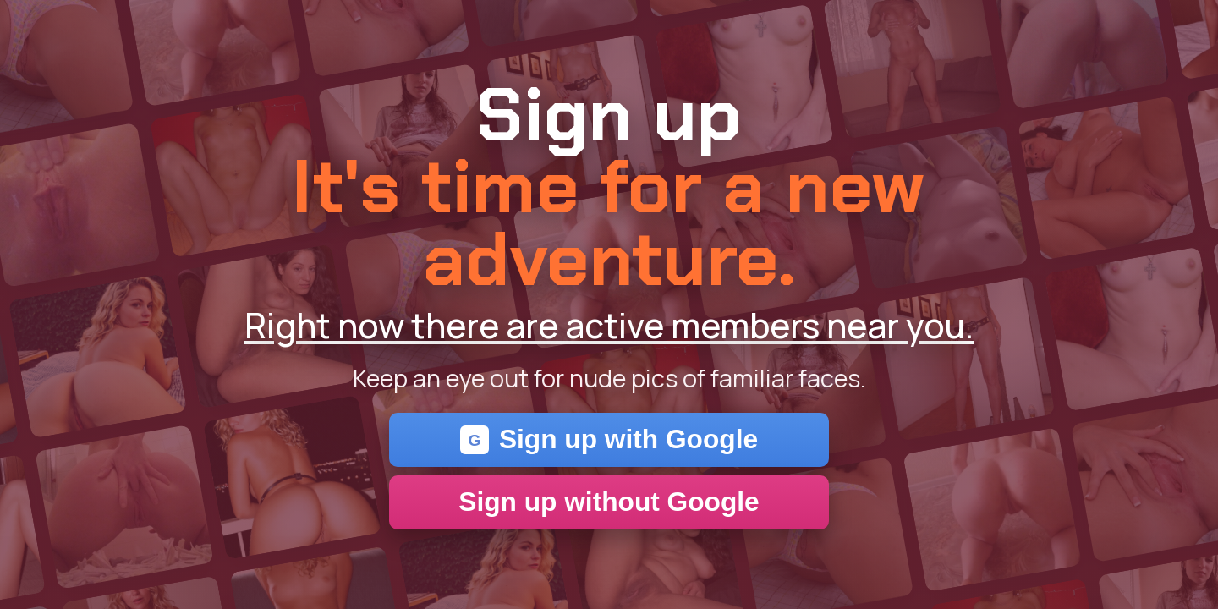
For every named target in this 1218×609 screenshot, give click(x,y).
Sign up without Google (608, 501)
